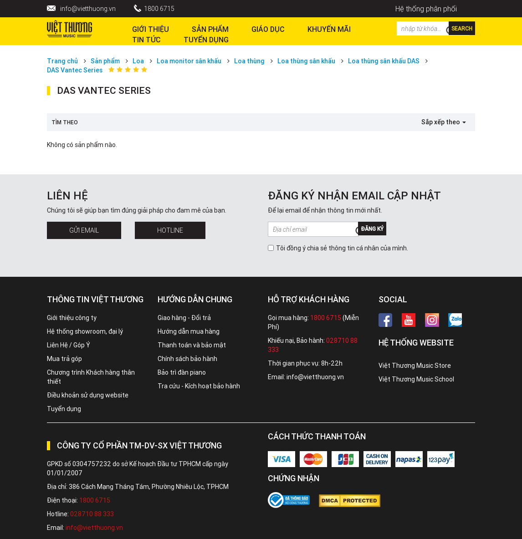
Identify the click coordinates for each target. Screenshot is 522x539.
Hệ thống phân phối (426, 8)
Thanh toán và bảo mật (192, 345)
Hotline (170, 230)
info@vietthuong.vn (88, 9)
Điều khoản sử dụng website (87, 395)
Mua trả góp (64, 359)
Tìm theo (64, 122)
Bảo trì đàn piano (182, 372)
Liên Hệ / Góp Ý (68, 345)
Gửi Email (84, 230)
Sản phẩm (105, 61)
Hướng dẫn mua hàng (189, 331)
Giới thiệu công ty (72, 318)
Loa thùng (249, 61)
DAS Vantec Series (74, 70)
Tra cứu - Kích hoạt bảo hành (199, 386)
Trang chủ (62, 61)
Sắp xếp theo (443, 122)
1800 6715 (159, 9)
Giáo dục (268, 29)
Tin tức (146, 39)
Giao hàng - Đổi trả (184, 318)
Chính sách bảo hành (187, 359)
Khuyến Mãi (329, 29)
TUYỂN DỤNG (206, 39)
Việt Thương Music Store (415, 365)
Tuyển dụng (64, 409)
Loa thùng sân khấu (306, 61)
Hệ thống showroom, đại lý (85, 331)
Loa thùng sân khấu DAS (384, 61)
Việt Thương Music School (416, 379)
